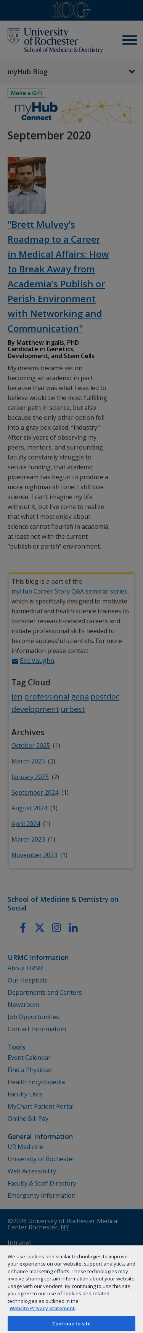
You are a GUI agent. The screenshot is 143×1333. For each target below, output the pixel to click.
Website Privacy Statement (42, 1308)
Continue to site (71, 1323)
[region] (71, 1289)
